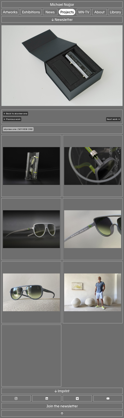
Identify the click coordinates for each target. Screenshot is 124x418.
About (99, 12)
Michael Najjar (62, 5)
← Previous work (12, 119)
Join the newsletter (62, 406)
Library (115, 12)
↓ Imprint (62, 391)
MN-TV (83, 12)
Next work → (113, 119)
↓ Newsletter (62, 20)
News (50, 12)
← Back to (15, 113)
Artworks (10, 12)
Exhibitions (31, 12)
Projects (67, 12)
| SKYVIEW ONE (18, 129)
